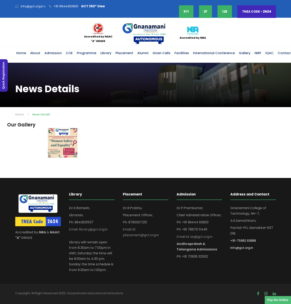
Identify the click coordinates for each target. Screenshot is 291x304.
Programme (86, 53)
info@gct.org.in (241, 248)
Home (21, 53)
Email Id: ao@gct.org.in (194, 236)
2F (205, 11)
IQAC (269, 53)
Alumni (142, 53)
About (35, 53)
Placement (124, 53)
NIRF (258, 53)
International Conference (214, 53)
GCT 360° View (93, 6)
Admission (53, 53)
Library (105, 53)
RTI (186, 11)
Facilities (182, 53)
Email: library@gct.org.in (88, 229)
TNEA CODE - (256, 11)
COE (69, 53)
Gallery (244, 53)
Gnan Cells (161, 53)
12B (224, 11)
